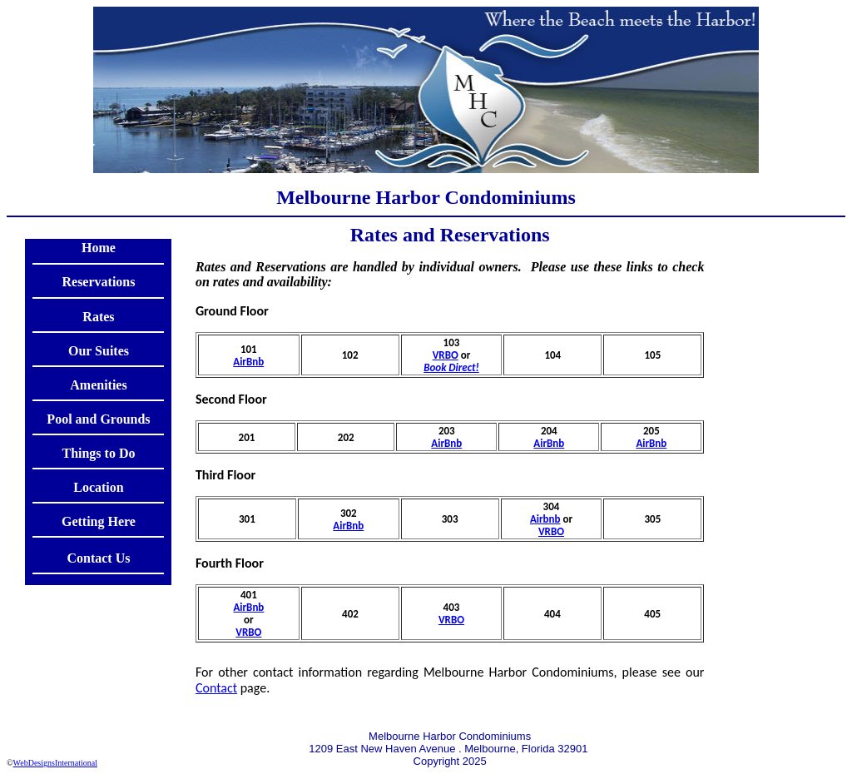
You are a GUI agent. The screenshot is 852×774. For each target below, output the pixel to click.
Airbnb (545, 519)
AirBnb (248, 361)
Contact (216, 688)
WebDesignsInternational (55, 762)
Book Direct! (451, 367)
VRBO (445, 355)
